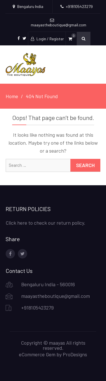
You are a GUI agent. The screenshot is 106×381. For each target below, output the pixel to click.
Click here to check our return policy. (45, 223)
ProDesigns (75, 354)
